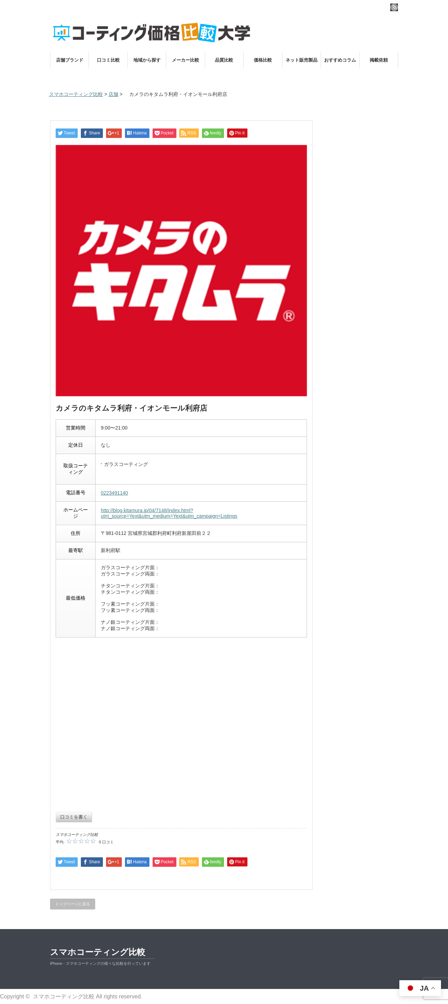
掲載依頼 (379, 60)
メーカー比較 (185, 60)
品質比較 (224, 60)
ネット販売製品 (301, 60)
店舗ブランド (69, 60)
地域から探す (147, 60)
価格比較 (263, 60)
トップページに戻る (72, 904)
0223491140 (114, 493)
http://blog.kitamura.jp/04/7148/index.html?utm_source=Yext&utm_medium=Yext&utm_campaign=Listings (169, 513)
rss (394, 7)
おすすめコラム (340, 60)
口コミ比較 (108, 60)
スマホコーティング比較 (97, 952)
